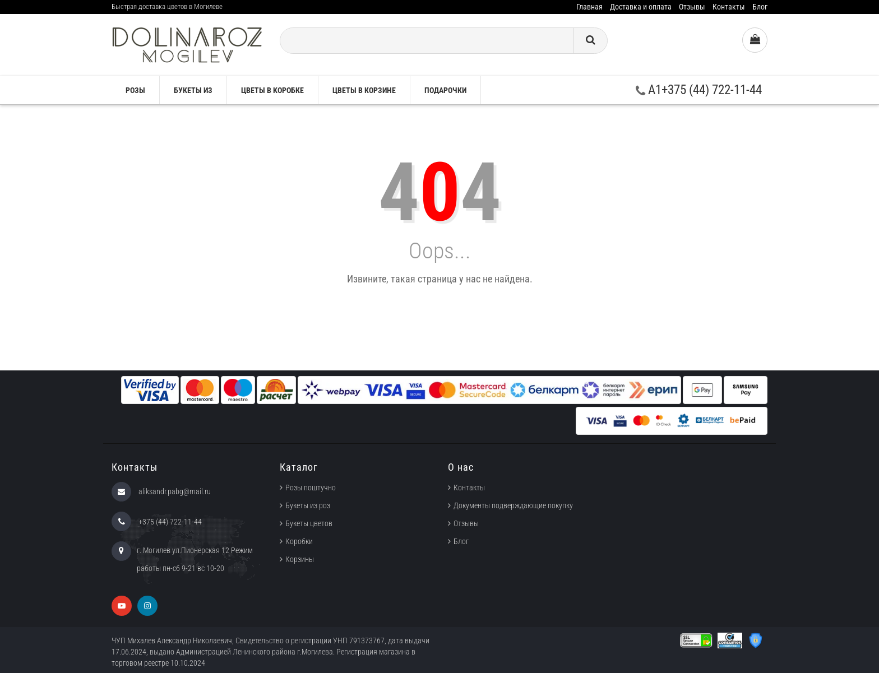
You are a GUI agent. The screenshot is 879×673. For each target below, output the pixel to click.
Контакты (729, 6)
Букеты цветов (308, 523)
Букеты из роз (307, 505)
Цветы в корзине (364, 90)
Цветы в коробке (272, 90)
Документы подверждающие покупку (513, 505)
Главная (589, 6)
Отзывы (692, 6)
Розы (135, 90)
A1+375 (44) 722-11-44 (699, 90)
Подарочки (445, 90)
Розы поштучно (310, 487)
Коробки (299, 541)
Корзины (299, 559)
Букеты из (193, 90)
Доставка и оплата (641, 6)
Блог (759, 6)
